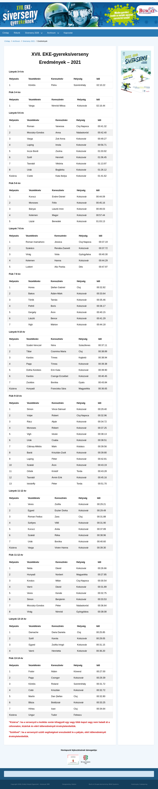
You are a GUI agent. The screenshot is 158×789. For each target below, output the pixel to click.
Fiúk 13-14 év (16, 658)
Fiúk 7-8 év (15, 274)
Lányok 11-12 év (17, 491)
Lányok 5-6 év (16, 113)
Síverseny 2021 (29, 41)
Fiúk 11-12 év (16, 555)
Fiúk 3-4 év (15, 92)
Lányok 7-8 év (16, 228)
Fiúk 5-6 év (15, 183)
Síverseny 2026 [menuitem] (32, 33)
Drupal (97, 784)
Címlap (7, 41)
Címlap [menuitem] (6, 33)
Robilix (74, 784)
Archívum (16, 41)
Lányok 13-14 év (17, 619)
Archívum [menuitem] (51, 33)
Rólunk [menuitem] (17, 33)
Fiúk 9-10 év (15, 396)
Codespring (143, 784)
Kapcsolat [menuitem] (68, 33)
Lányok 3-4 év (16, 71)
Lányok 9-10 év (17, 332)
